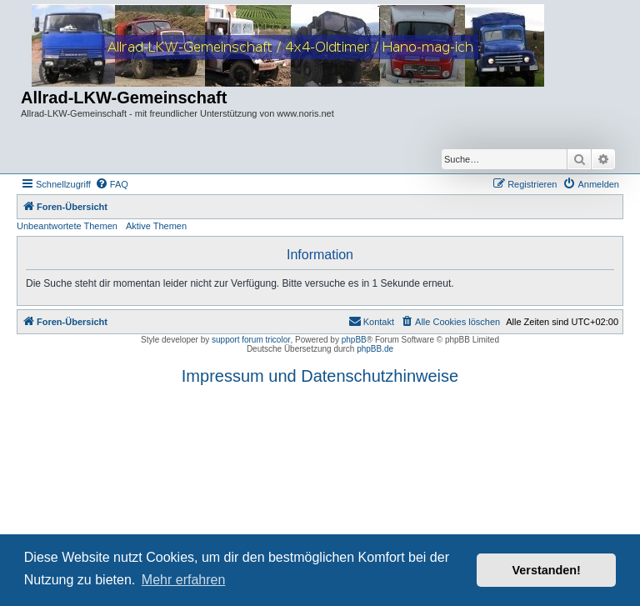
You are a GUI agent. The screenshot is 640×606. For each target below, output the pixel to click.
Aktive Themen (156, 226)
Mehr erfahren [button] (184, 580)
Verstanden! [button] (546, 570)
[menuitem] (111, 184)
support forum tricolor (251, 339)
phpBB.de (375, 348)
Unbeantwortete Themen (67, 226)
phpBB (354, 339)
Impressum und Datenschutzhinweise (320, 376)
